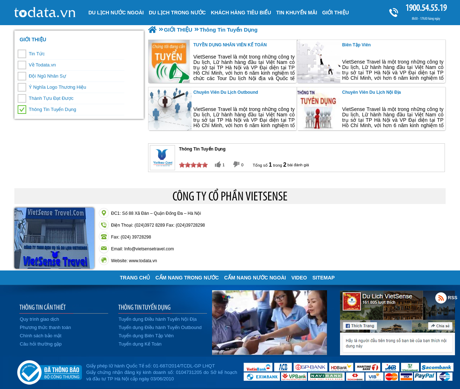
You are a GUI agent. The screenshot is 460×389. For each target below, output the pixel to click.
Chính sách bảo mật (40, 335)
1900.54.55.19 (426, 7)
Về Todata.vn (42, 65)
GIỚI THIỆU (32, 39)
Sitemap (323, 278)
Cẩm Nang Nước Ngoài (255, 278)
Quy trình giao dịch (39, 319)
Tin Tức (37, 53)
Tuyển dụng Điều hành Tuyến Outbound (160, 327)
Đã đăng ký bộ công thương (49, 371)
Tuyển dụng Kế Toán (140, 344)
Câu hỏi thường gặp (41, 344)
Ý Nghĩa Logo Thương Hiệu (57, 87)
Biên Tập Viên (356, 44)
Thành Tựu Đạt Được (51, 98)
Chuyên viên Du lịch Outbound (225, 92)
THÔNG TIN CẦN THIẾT (42, 307)
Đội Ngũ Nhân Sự (47, 76)
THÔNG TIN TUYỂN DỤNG (144, 307)
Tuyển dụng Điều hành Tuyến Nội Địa (158, 319)
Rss (441, 298)
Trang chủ (135, 278)
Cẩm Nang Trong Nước (186, 278)
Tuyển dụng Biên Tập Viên (146, 335)
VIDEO (299, 278)
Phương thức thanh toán (45, 327)
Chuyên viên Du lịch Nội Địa (371, 92)
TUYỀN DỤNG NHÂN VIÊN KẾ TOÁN (230, 44)
